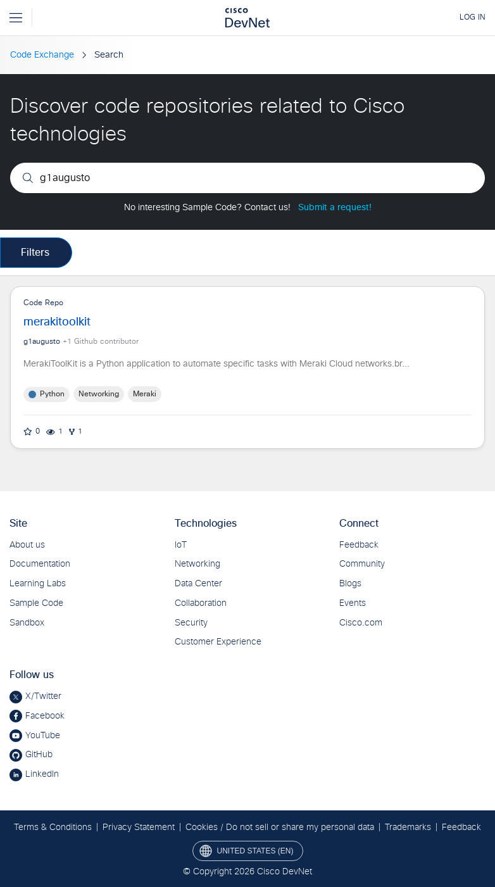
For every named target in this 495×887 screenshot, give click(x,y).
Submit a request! (335, 207)
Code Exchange (42, 55)
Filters (35, 253)
